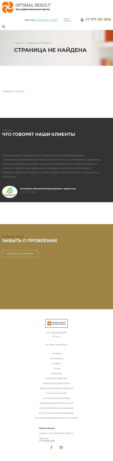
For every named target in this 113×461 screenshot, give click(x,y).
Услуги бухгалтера (56, 393)
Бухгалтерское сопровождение (56, 413)
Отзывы (56, 364)
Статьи (56, 368)
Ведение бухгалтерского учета (56, 403)
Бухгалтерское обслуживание (56, 408)
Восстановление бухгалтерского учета (56, 418)
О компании (56, 359)
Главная (18, 42)
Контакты (56, 373)
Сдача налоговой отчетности (56, 388)
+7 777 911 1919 (47, 441)
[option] (52, 167)
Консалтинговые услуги (56, 383)
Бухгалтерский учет (56, 378)
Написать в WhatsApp (20, 253)
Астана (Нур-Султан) (46, 19)
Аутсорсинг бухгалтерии (56, 398)
